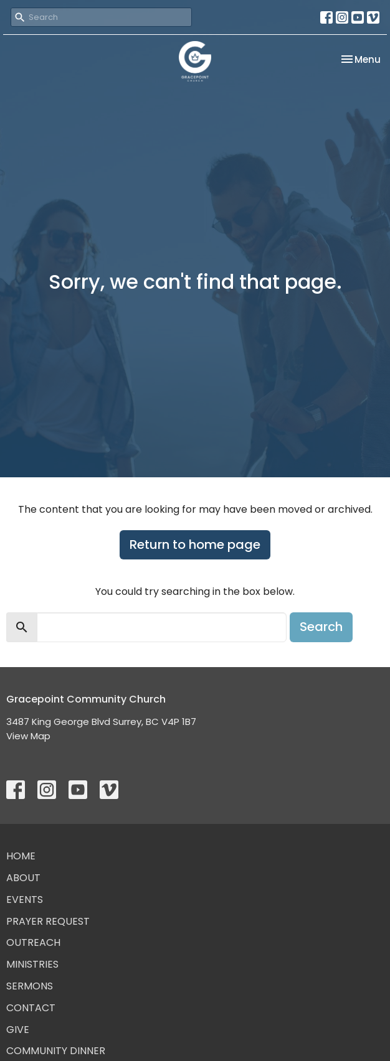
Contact (30, 1008)
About (23, 878)
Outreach (33, 942)
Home (21, 856)
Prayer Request (48, 921)
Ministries (32, 964)
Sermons (29, 986)
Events (24, 899)
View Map (28, 735)
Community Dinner (55, 1051)
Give (17, 1029)
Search (321, 626)
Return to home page (195, 544)
